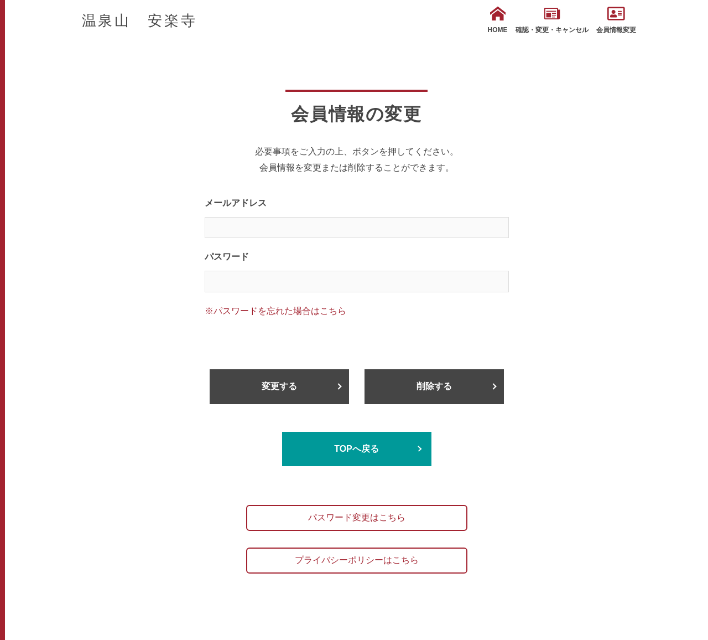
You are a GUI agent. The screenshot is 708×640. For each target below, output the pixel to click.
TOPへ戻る (356, 448)
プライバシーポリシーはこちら (357, 560)
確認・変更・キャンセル (552, 20)
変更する (279, 386)
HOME (498, 20)
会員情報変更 (616, 20)
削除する (434, 386)
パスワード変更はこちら (356, 517)
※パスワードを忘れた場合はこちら (275, 311)
